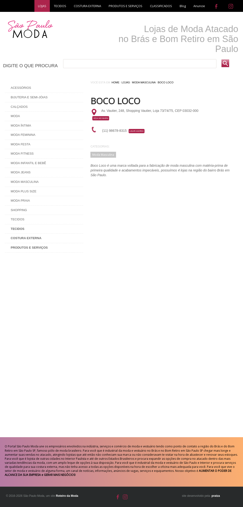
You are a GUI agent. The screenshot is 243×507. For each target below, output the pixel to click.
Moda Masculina (25, 182)
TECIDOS (60, 6)
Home (115, 82)
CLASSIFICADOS (161, 6)
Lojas (126, 82)
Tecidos (17, 219)
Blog (183, 6)
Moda (15, 116)
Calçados (19, 107)
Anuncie (199, 6)
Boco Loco (165, 82)
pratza (215, 496)
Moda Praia (20, 200)
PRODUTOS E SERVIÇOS (125, 6)
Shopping (19, 210)
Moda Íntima (21, 125)
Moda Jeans (21, 172)
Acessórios (21, 88)
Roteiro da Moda (67, 496)
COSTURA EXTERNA (87, 6)
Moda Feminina (23, 135)
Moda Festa (20, 144)
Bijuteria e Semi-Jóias (29, 97)
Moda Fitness (22, 153)
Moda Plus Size (23, 191)
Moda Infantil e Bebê (28, 163)
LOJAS (42, 6)
